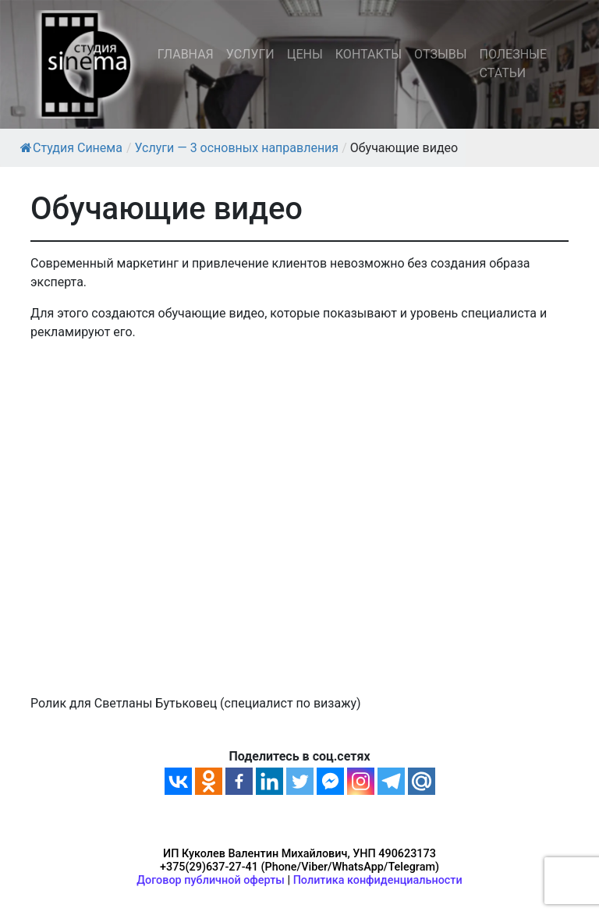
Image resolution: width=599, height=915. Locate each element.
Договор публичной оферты (210, 880)
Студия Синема (71, 147)
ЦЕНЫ (305, 54)
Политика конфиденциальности (378, 880)
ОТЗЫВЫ (440, 54)
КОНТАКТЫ (368, 54)
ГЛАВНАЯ (186, 54)
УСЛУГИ (250, 54)
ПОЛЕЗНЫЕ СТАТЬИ (513, 63)
